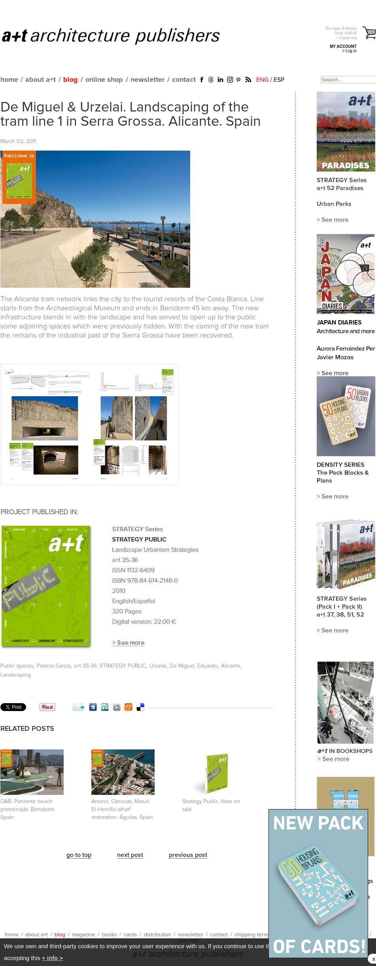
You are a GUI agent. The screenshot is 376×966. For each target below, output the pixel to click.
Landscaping (15, 675)
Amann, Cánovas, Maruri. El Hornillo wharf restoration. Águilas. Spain (122, 809)
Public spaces (16, 666)
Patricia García (53, 666)
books (109, 935)
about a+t (40, 79)
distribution (157, 935)
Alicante (230, 666)
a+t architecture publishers (120, 36)
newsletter (147, 79)
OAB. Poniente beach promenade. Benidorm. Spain (27, 809)
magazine (83, 935)
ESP (279, 80)
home (9, 79)
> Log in (349, 51)
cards (130, 935)
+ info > (52, 958)
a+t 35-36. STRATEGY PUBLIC (110, 666)
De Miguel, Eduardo (193, 666)
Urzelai (157, 666)
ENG (262, 80)
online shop (104, 79)
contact (184, 79)
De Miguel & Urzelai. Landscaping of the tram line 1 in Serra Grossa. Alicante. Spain (130, 114)
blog (70, 79)
